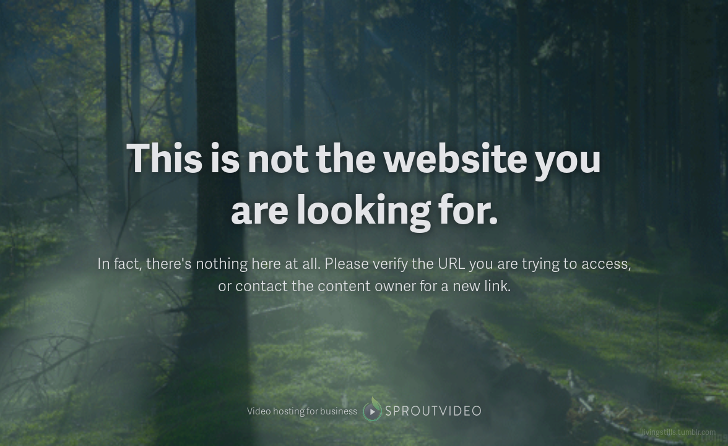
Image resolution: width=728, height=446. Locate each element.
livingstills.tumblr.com (679, 432)
